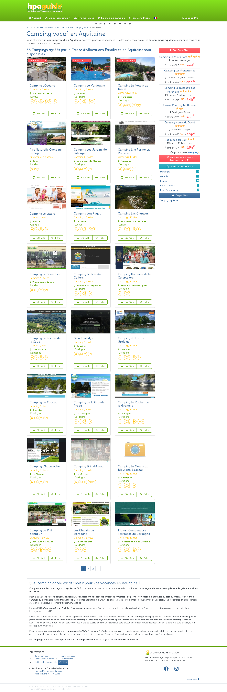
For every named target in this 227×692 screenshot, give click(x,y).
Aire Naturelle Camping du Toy (46, 151)
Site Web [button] (39, 113)
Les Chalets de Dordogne (84, 531)
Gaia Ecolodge (83, 338)
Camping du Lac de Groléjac (131, 339)
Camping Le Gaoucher (45, 274)
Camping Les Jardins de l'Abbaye (90, 151)
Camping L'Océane (42, 85)
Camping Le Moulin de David (133, 87)
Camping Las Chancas (133, 213)
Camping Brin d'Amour (89, 466)
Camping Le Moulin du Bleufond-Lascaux (133, 467)
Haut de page (192, 679)
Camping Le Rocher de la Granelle (133, 403)
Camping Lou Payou (87, 213)
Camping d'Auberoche (45, 466)
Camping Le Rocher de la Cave (45, 339)
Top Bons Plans (139, 18)
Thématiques (84, 18)
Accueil (35, 18)
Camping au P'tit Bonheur (41, 531)
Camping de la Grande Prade (89, 403)
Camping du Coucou (43, 402)
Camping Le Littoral (43, 213)
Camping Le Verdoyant (89, 85)
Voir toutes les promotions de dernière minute (180, 158)
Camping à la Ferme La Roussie (134, 151)
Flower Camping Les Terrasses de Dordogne (134, 531)
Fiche (56, 113)
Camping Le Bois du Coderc (87, 275)
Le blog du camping (111, 18)
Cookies (63, 662)
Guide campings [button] (57, 18)
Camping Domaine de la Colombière (134, 275)
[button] (156, 17)
